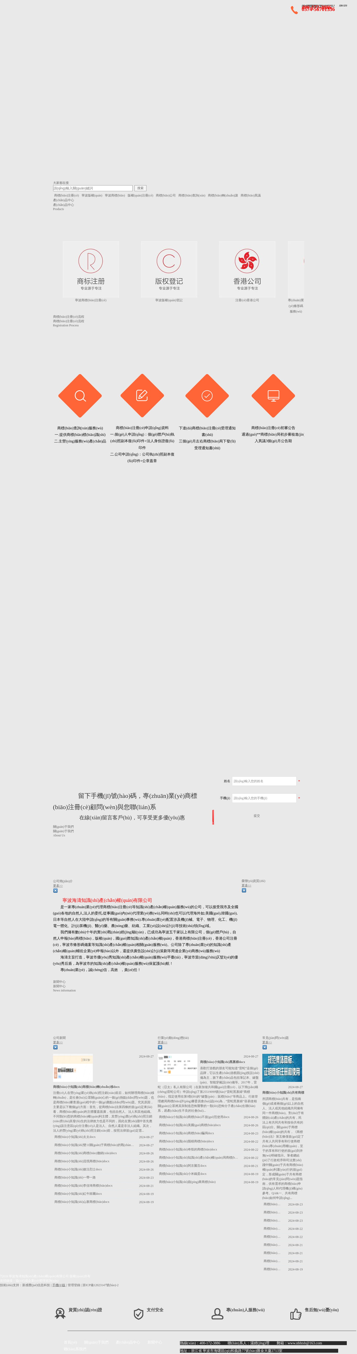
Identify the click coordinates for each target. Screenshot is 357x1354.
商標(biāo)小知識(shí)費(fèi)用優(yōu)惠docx (273, 1228)
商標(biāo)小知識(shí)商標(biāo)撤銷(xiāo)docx (85, 1153)
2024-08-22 (251, 1141)
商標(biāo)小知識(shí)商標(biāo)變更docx (273, 1212)
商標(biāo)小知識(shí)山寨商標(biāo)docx (82, 1202)
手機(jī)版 (59, 1285)
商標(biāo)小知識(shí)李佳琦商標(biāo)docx (83, 1185)
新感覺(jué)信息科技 (36, 1285)
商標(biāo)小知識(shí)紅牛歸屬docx (78, 1194)
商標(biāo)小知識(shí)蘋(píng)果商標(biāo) (187, 1182)
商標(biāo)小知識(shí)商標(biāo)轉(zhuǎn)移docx (86, 1087)
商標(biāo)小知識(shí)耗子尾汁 (273, 1269)
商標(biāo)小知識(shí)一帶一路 (75, 1177)
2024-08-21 (146, 1186)
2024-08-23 (146, 1178)
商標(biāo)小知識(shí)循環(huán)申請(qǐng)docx (273, 1245)
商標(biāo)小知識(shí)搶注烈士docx (78, 1169)
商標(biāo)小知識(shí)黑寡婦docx (222, 1062)
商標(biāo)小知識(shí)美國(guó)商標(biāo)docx (190, 1125)
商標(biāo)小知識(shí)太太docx (75, 1137)
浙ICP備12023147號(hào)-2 (100, 1285)
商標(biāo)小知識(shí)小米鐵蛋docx (183, 1174)
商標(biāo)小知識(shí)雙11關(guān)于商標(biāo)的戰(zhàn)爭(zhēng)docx (94, 1145)
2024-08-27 (146, 1056)
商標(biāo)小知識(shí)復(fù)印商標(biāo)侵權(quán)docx (273, 1261)
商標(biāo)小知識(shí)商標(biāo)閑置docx (273, 1220)
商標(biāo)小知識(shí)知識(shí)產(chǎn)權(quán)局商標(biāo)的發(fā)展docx (199, 1157)
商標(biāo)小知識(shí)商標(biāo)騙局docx (186, 1133)
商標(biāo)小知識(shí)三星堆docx (273, 1236)
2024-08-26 (146, 1153)
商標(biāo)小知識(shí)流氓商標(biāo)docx (82, 1161)
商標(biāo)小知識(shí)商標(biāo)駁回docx (273, 1204)
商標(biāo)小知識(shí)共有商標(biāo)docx (290, 1092)
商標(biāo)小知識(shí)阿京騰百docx (183, 1165)
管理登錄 (74, 1285)
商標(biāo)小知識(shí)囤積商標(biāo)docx (186, 1141)
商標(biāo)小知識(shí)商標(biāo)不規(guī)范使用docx (194, 1117)
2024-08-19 (146, 1194)
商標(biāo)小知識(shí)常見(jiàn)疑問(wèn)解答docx (273, 1253)
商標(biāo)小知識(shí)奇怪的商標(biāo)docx (188, 1149)
